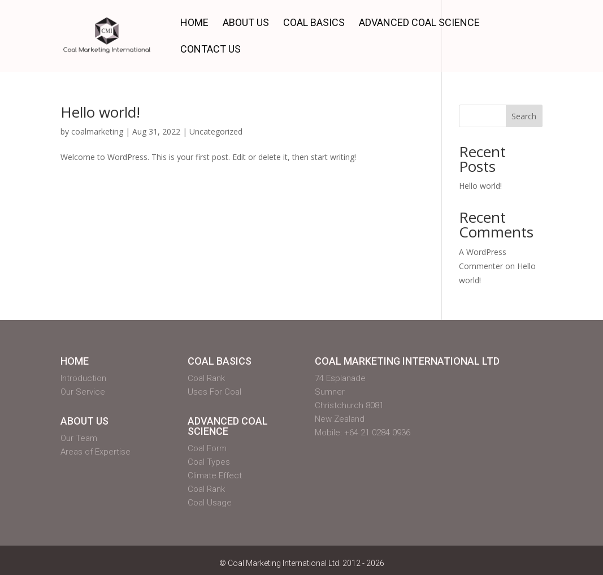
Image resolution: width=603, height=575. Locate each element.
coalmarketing (97, 131)
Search (523, 116)
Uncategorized (215, 131)
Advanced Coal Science (419, 23)
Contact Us (210, 50)
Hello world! (100, 112)
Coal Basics (314, 23)
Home (194, 23)
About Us (246, 23)
